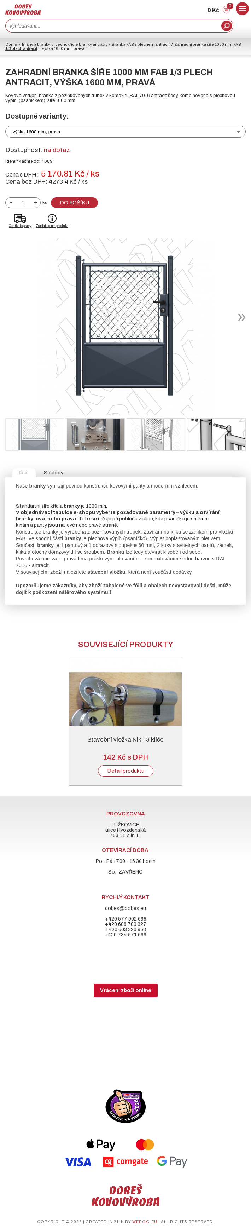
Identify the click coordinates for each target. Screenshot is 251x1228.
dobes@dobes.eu (125, 908)
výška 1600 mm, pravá (36, 131)
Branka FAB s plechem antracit (140, 44)
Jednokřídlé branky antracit (81, 44)
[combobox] (112, 26)
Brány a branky (36, 44)
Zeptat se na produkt (52, 226)
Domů (11, 44)
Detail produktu (125, 771)
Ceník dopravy (20, 226)
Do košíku (74, 203)
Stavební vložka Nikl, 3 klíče (125, 739)
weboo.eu (144, 1222)
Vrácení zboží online (125, 990)
